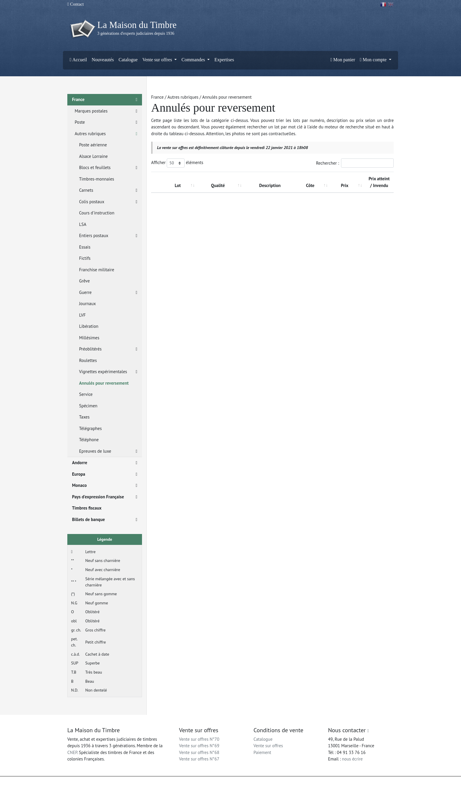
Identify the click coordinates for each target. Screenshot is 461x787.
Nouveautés (103, 59)
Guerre (108, 292)
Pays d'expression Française (104, 497)
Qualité (218, 185)
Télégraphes (90, 428)
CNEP (72, 752)
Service (86, 394)
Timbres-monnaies (96, 179)
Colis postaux (108, 202)
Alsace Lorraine (93, 156)
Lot (178, 185)
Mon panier (342, 59)
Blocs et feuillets (108, 167)
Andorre (104, 462)
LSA (82, 224)
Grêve (84, 281)
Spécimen (88, 406)
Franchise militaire (96, 269)
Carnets (108, 190)
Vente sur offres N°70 (199, 739)
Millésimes (89, 337)
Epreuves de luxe (108, 451)
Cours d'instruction (96, 213)
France (104, 99)
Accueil (78, 59)
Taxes (84, 417)
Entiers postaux (108, 235)
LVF (82, 315)
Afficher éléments (177, 163)
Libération (88, 326)
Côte (310, 185)
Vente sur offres (268, 745)
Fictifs (85, 258)
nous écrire (352, 759)
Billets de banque (104, 519)
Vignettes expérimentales (108, 371)
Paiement (262, 752)
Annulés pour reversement (104, 383)
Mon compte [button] (374, 59)
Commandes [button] (193, 59)
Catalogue (128, 59)
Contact (75, 4)
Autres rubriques (106, 133)
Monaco (104, 485)
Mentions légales (242, 782)
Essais (84, 247)
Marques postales (106, 111)
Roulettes (88, 360)
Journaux (87, 303)
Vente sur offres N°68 (199, 752)
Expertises (224, 59)
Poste (106, 122)
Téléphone (89, 439)
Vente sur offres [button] (157, 59)
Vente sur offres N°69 (199, 745)
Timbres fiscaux (86, 508)
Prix (344, 185)
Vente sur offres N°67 (199, 759)
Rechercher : (355, 163)
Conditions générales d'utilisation (284, 782)
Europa (104, 474)
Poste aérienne (93, 145)
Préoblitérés (108, 349)
